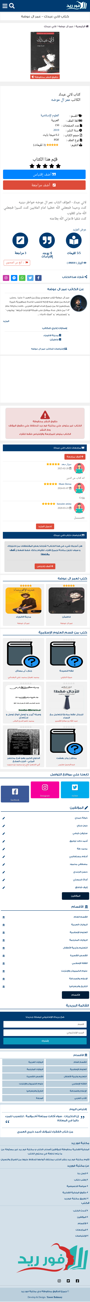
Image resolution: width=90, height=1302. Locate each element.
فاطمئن (55, 339)
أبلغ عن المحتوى (17, 262)
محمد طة (45, 849)
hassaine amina (64, 504)
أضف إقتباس (44, 174)
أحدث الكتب (80, 1210)
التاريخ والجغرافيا (45, 986)
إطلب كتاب (81, 1180)
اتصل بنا (82, 1173)
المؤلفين (76, 807)
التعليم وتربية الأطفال (45, 948)
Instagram (45, 796)
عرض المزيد (79, 229)
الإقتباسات (81, 1236)
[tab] (72, 243)
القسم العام (45, 917)
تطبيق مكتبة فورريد (76, 1198)
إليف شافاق (45, 887)
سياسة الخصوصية (77, 1186)
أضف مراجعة (44, 185)
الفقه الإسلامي (45, 963)
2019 (56, 130)
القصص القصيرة (45, 955)
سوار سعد (66, 464)
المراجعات (82, 1230)
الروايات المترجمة (45, 940)
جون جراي (45, 826)
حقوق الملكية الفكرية (75, 1192)
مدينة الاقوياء (52, 335)
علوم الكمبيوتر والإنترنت (45, 971)
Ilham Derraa (65, 484)
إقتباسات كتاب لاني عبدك (68, 535)
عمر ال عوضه (65, 26)
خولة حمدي (45, 818)
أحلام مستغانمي (45, 856)
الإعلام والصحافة (45, 979)
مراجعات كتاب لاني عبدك (68, 448)
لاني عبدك (50, 26)
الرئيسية (82, 26)
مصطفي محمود (45, 864)
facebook (15, 800)
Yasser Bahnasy (54, 1297)
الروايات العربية (45, 925)
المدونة (39, 1098)
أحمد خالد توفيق (45, 841)
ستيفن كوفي (45, 833)
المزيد (6, 321)
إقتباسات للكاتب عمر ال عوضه (49, 349)
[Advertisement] (45, 379)
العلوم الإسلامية (50, 115)
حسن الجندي (45, 872)
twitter (75, 796)
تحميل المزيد (45, 526)
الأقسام (77, 906)
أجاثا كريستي (45, 880)
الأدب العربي (80, 1098)
